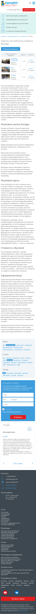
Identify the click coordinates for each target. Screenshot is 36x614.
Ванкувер (9, 373)
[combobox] (4, 400)
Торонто (20, 375)
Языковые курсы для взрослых (10, 531)
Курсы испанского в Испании (9, 557)
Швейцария (5, 585)
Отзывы (3, 517)
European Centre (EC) (14, 59)
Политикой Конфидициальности (11, 412)
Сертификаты (5, 515)
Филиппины (11, 364)
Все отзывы (18, 463)
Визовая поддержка (7, 546)
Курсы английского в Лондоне (10, 560)
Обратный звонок (11, 485)
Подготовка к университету (9, 538)
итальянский (18, 347)
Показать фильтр (10, 49)
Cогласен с (8, 409)
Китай (3, 587)
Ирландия (16, 358)
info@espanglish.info (12, 479)
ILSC (12, 68)
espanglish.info (23, 610)
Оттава (13, 375)
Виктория (17, 373)
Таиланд (14, 362)
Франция (24, 583)
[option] (18, 440)
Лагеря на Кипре (6, 563)
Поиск (30, 3)
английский (23, 36)
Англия (8, 358)
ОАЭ (4, 364)
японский (26, 349)
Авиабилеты (4, 549)
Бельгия (19, 585)
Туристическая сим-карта (8, 551)
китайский (18, 349)
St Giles (13, 75)
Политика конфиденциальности (10, 523)
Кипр (22, 358)
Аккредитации (5, 518)
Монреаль (6, 375)
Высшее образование (7, 537)
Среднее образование (7, 535)
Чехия (13, 585)
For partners (4, 521)
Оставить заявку (29, 10)
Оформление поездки (7, 545)
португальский (8, 349)
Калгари (25, 373)
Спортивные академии (8, 534)
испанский (20, 345)
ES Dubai (5, 436)
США (4, 360)
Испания (25, 360)
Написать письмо (11, 488)
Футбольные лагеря (7, 562)
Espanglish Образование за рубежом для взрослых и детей (9, 3)
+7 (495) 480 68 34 (14, 10)
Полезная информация (8, 524)
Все (4, 345)
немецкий (28, 345)
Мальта (28, 358)
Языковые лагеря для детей (9, 532)
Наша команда (5, 514)
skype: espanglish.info (12, 482)
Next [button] (32, 463)
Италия (29, 362)
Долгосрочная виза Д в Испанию (11, 559)
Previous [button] (3, 463)
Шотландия (22, 362)
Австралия (17, 360)
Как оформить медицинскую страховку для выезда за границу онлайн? (17, 570)
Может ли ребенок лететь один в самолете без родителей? (15, 573)
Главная (3, 36)
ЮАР (18, 364)
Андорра (26, 585)
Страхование (5, 548)
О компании (4, 512)
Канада (8, 583)
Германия (6, 362)
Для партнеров (5, 520)
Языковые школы (13, 36)
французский (7, 347)
